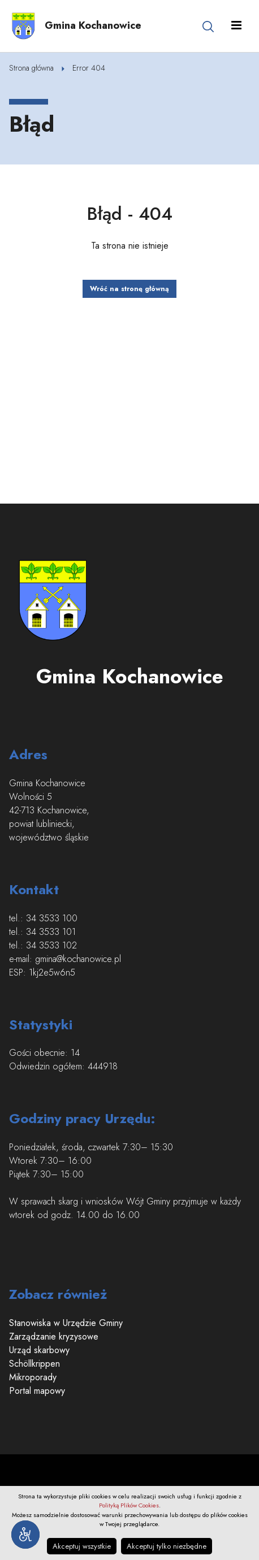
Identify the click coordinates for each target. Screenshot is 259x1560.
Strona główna (31, 67)
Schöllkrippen (34, 1363)
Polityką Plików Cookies (129, 1505)
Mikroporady (33, 1377)
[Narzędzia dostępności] (25, 1534)
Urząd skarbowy (39, 1350)
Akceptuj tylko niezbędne (166, 1546)
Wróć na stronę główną (129, 289)
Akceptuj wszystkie (82, 1546)
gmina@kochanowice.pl (78, 958)
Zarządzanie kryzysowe (53, 1336)
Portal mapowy (37, 1390)
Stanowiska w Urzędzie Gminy (66, 1322)
